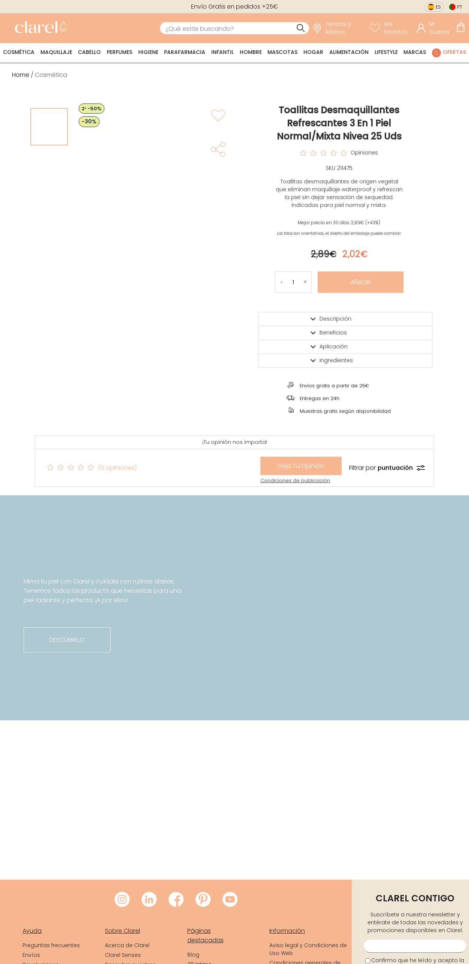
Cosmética (18, 52)
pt (459, 7)
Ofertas (454, 52)
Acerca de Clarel (127, 945)
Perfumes (119, 52)
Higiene (148, 52)
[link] (38, 28)
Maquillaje (56, 52)
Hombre (251, 52)
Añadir (360, 282)
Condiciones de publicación (295, 480)
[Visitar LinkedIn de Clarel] (149, 900)
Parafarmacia (184, 52)
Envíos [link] (31, 955)
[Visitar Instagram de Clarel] (122, 900)
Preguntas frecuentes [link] (51, 945)
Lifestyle (386, 52)
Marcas (414, 52)
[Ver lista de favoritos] (391, 28)
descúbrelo (67, 640)
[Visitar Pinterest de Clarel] (203, 900)
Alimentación (349, 52)
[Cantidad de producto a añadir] (293, 282)
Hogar (313, 52)
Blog (193, 954)
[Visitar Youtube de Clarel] (230, 900)
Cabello (89, 52)
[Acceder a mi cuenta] (435, 28)
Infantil (222, 52)
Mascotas (282, 52)
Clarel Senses (123, 955)
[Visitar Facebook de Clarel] (176, 900)
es (438, 7)
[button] (305, 282)
